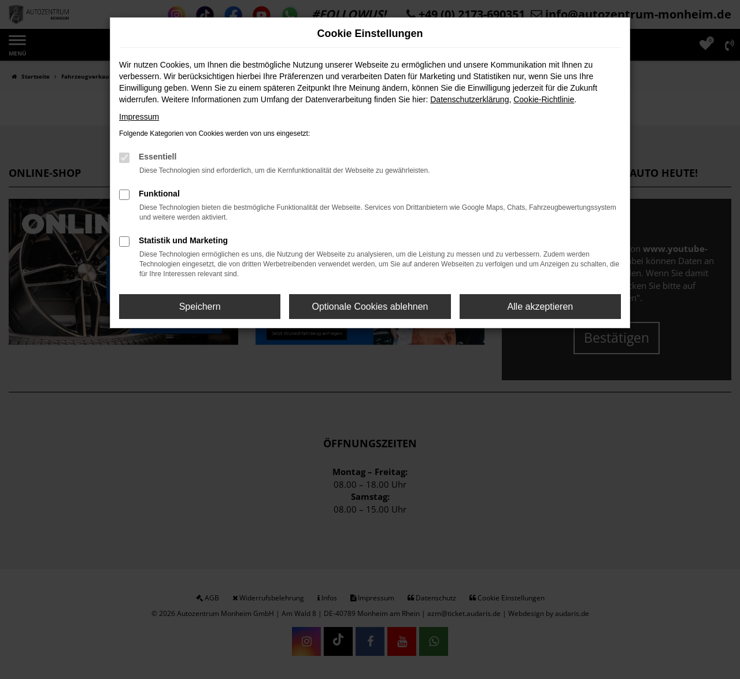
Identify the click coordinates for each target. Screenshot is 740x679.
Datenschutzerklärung (469, 99)
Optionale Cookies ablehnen (370, 306)
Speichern (200, 306)
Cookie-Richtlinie (543, 99)
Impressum (139, 116)
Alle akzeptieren (540, 306)
